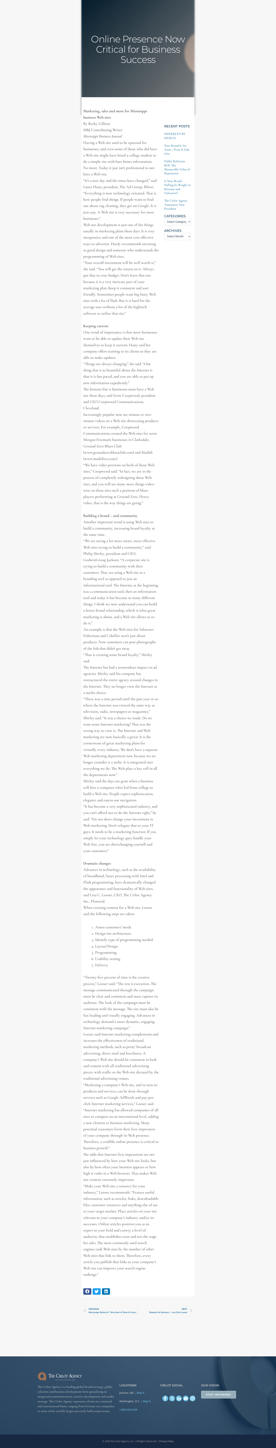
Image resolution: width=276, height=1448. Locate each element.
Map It (140, 1392)
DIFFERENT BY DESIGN (174, 136)
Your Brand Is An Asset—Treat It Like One (177, 150)
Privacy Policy (166, 1441)
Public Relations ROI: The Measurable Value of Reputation (177, 167)
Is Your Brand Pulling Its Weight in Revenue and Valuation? (177, 187)
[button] (87, 1291)
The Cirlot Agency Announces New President (176, 205)
